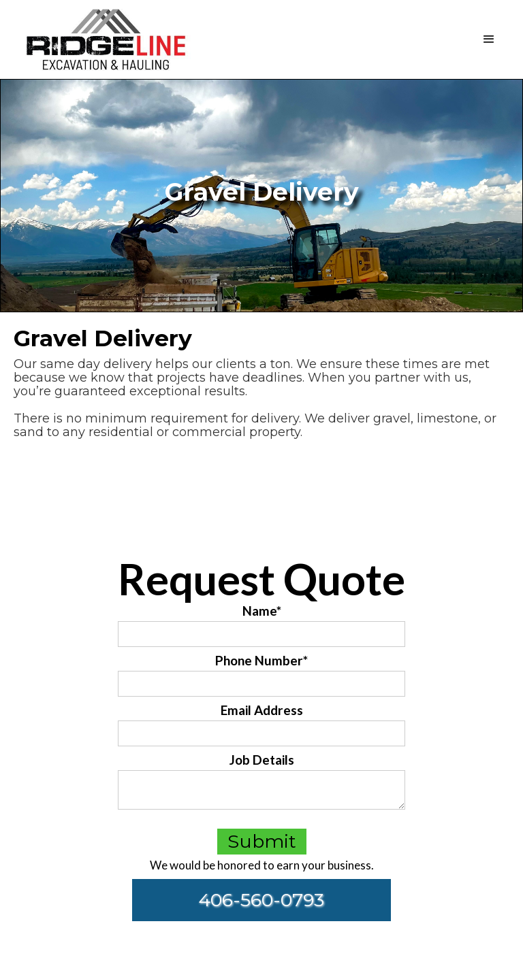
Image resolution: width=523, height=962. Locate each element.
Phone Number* (261, 660)
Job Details (261, 760)
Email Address (262, 710)
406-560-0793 (261, 900)
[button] (353, 39)
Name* (261, 611)
